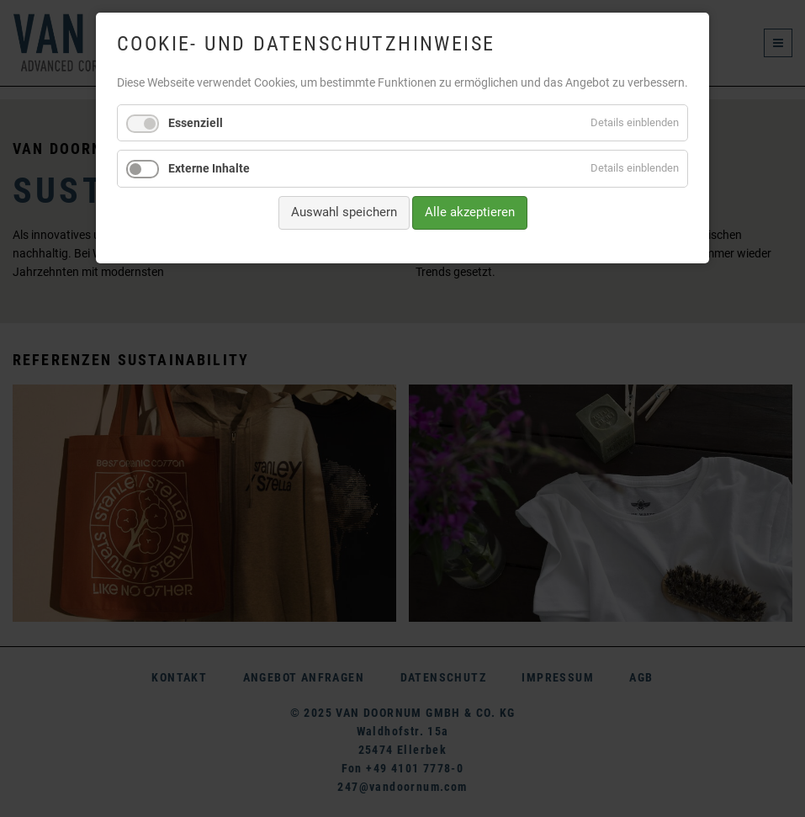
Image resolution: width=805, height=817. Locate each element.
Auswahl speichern (344, 212)
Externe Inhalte (209, 168)
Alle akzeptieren (470, 212)
